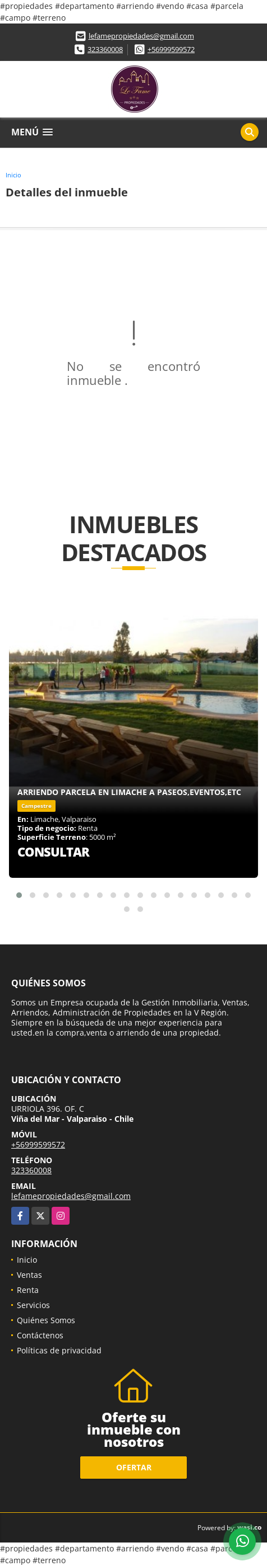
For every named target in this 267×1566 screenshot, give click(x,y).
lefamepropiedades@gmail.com (141, 36)
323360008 (105, 49)
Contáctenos (40, 1335)
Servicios (33, 1305)
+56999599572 (171, 49)
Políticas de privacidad (59, 1350)
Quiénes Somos (46, 1320)
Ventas (29, 1274)
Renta (28, 1290)
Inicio (13, 175)
